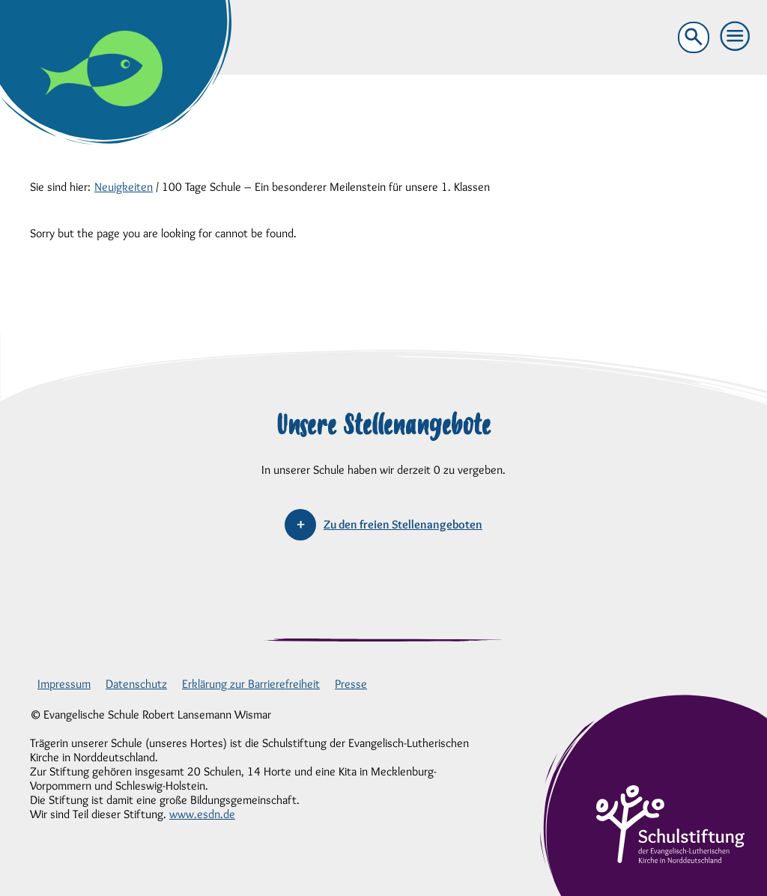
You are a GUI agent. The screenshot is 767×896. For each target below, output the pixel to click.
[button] (735, 36)
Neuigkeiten (123, 187)
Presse (351, 684)
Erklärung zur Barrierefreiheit (251, 684)
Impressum (64, 684)
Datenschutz (136, 684)
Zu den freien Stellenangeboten (403, 524)
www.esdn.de (202, 814)
